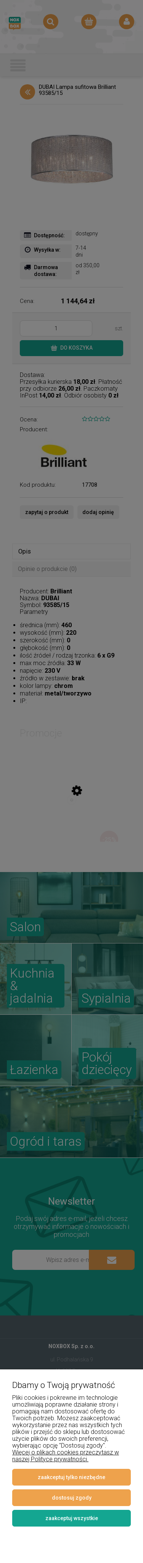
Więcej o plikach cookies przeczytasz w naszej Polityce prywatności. (65, 1456)
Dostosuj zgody (72, 1498)
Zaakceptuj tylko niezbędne (71, 1477)
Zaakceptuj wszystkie (71, 1518)
